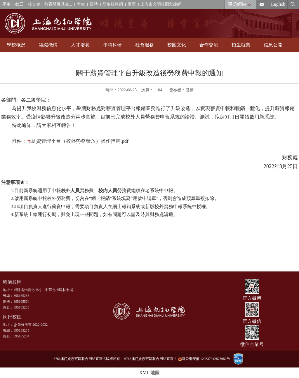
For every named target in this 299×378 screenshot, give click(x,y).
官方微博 (252, 298)
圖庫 (132, 4)
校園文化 (176, 44)
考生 (81, 4)
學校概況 (16, 44)
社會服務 (144, 44)
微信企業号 (252, 344)
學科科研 (112, 44)
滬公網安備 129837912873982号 (204, 359)
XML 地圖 (149, 372)
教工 (19, 4)
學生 (6, 4)
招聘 (94, 4)
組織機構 (48, 44)
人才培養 (80, 44)
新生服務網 (112, 4)
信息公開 (273, 44)
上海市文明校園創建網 (160, 4)
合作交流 (208, 44)
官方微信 (252, 321)
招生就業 (241, 44)
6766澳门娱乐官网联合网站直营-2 (151, 359)
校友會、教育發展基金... (50, 4)
